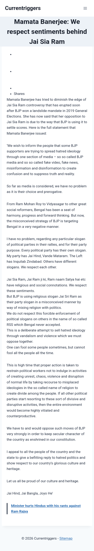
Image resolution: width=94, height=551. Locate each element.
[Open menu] (85, 8)
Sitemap (65, 538)
